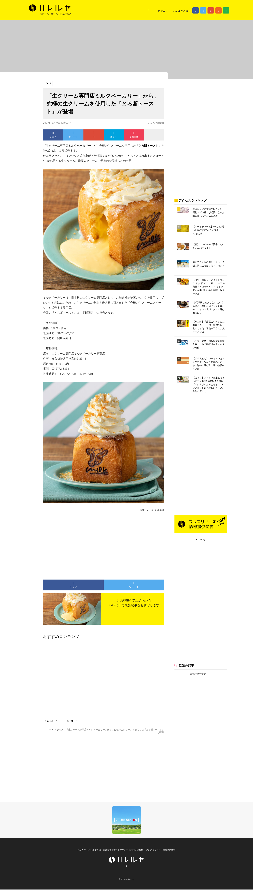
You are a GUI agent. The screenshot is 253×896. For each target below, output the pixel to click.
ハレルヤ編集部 (155, 123)
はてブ (113, 135)
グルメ (48, 83)
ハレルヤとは (180, 10)
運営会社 (107, 856)
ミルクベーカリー (53, 722)
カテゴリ (163, 10)
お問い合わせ (136, 856)
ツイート (73, 135)
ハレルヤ (201, 539)
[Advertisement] (71, 544)
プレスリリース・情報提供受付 (160, 856)
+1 (93, 135)
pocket (134, 135)
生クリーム (72, 722)
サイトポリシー (120, 856)
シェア (53, 135)
